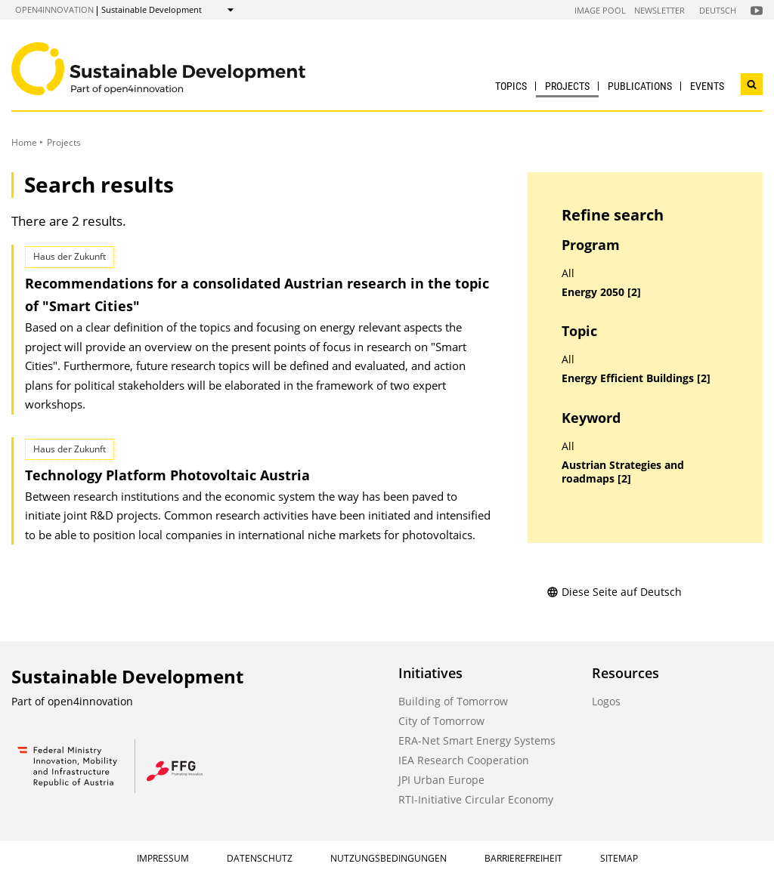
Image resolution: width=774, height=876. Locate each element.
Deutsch (717, 10)
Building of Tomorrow (453, 701)
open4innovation (54, 9)
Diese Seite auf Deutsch (614, 592)
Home (24, 142)
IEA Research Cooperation (463, 760)
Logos (606, 701)
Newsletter (659, 10)
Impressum (163, 858)
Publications (640, 86)
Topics (511, 86)
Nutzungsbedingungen (388, 858)
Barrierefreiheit (523, 858)
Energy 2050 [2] (601, 292)
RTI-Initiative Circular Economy (475, 799)
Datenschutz (260, 858)
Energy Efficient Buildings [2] (636, 378)
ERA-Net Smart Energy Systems (477, 740)
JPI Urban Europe (441, 780)
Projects (567, 86)
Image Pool (600, 10)
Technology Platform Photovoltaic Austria (167, 475)
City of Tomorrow (441, 721)
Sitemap (619, 858)
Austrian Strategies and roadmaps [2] (623, 472)
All (568, 273)
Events (707, 86)
